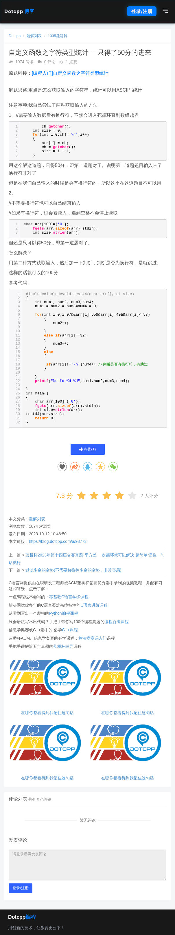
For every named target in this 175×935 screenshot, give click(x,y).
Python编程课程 (63, 613)
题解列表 (34, 36)
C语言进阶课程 (94, 605)
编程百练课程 (116, 621)
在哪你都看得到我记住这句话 (47, 713)
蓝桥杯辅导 (63, 646)
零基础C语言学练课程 (69, 596)
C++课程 (70, 629)
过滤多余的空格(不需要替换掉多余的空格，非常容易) (73, 570)
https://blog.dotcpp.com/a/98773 (57, 541)
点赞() (87, 449)
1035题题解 (57, 36)
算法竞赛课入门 (92, 638)
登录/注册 (141, 11)
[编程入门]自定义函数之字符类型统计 (70, 73)
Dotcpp (19, 11)
